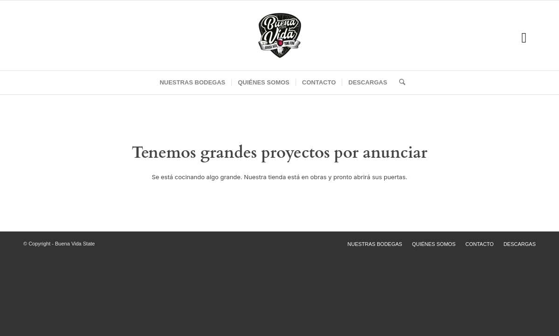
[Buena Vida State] (280, 35)
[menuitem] (192, 82)
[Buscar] (399, 82)
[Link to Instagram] (524, 37)
